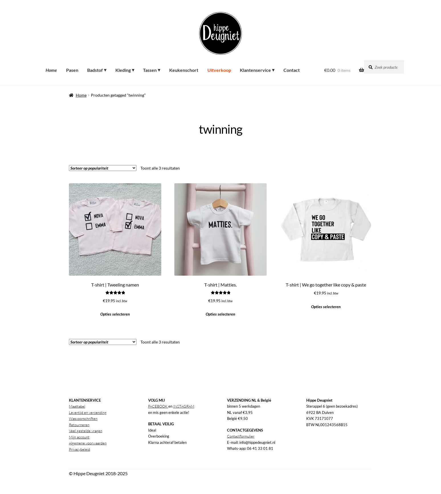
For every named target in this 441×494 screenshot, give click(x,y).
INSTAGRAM (183, 406)
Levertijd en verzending (88, 412)
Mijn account (79, 437)
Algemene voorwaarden (88, 443)
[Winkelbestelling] (102, 168)
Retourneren (79, 424)
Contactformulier (240, 436)
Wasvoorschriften (83, 418)
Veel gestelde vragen (85, 430)
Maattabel (77, 406)
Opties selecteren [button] (115, 314)
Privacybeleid (79, 449)
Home (81, 95)
